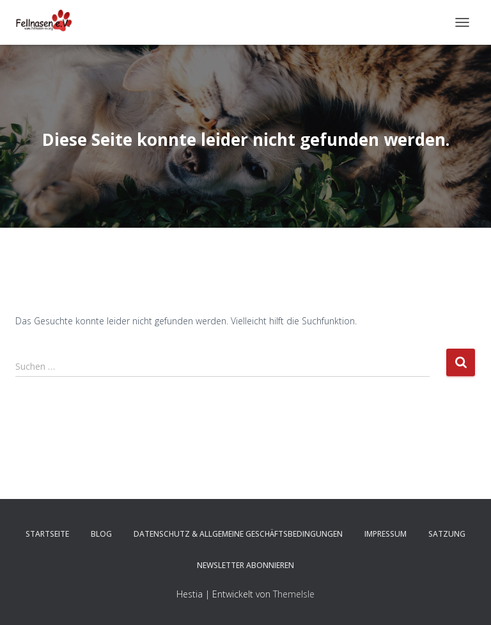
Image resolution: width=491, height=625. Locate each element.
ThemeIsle (294, 594)
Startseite (47, 533)
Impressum (385, 533)
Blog (101, 533)
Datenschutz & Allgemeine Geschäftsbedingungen (238, 533)
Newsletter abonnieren (245, 565)
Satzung (446, 533)
